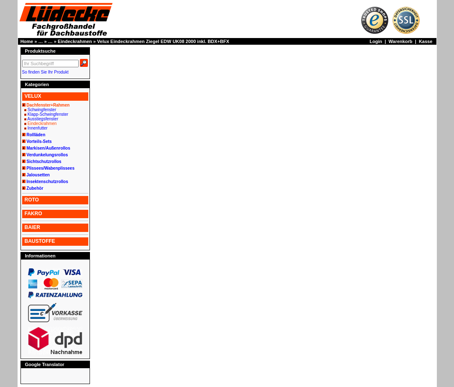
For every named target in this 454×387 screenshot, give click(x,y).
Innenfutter (38, 128)
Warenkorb (401, 41)
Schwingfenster (42, 109)
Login (375, 41)
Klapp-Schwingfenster (48, 114)
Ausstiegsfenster (42, 119)
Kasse (425, 41)
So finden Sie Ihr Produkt (45, 72)
